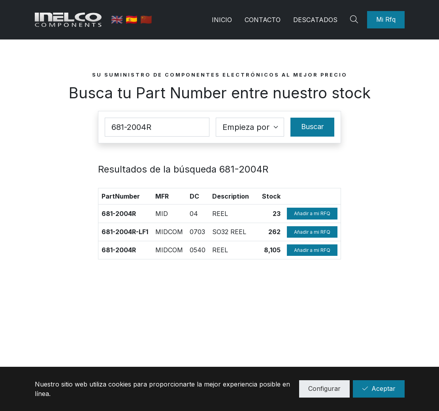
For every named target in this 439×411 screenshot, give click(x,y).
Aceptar (379, 388)
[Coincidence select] (250, 127)
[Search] (355, 19)
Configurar (324, 388)
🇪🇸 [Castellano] (133, 19)
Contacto (263, 20)
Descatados (315, 20)
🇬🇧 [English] (118, 19)
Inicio (222, 20)
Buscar (312, 126)
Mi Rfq (386, 19)
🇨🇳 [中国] (146, 19)
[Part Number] (157, 127)
